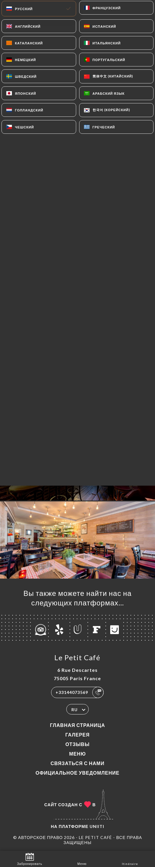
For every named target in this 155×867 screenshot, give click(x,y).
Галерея (77, 734)
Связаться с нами (77, 763)
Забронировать (29, 859)
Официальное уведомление (77, 773)
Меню (77, 753)
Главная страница (77, 725)
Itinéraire (130, 859)
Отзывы (77, 744)
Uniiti (97, 826)
